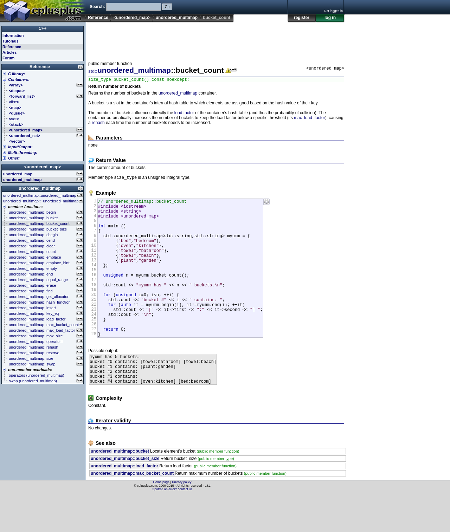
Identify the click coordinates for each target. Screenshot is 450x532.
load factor (184, 113)
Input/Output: (20, 147)
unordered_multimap (177, 17)
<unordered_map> (132, 17)
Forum (8, 58)
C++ (43, 28)
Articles (9, 52)
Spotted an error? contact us (172, 526)
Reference (98, 17)
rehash (98, 123)
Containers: (19, 79)
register (301, 17)
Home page (161, 519)
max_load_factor (309, 118)
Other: (14, 158)
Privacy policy (181, 519)
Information (13, 35)
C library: (16, 74)
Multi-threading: (22, 152)
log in (330, 17)
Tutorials (10, 41)
